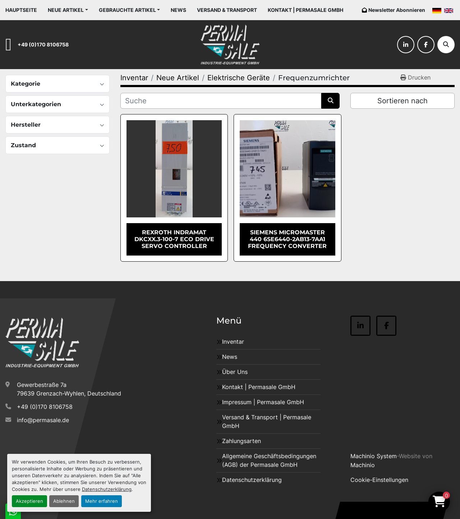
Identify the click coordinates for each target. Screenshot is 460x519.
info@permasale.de (43, 420)
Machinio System (373, 456)
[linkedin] (405, 44)
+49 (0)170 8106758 (43, 44)
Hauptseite (21, 10)
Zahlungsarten (241, 440)
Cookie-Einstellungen (379, 479)
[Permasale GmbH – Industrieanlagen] (42, 343)
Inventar (233, 341)
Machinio (362, 465)
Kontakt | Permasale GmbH (305, 10)
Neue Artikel (66, 10)
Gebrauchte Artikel (127, 10)
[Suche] (446, 44)
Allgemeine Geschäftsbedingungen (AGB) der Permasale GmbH (269, 460)
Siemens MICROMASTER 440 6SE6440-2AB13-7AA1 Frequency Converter (287, 239)
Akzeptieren (29, 501)
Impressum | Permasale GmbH (263, 402)
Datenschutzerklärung (107, 489)
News (178, 10)
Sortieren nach (402, 100)
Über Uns (235, 371)
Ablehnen (64, 501)
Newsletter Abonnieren (396, 10)
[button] (68, 10)
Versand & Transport (227, 10)
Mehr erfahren (101, 501)
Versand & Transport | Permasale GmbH (266, 421)
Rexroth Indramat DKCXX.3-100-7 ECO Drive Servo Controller (174, 239)
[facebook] (425, 44)
